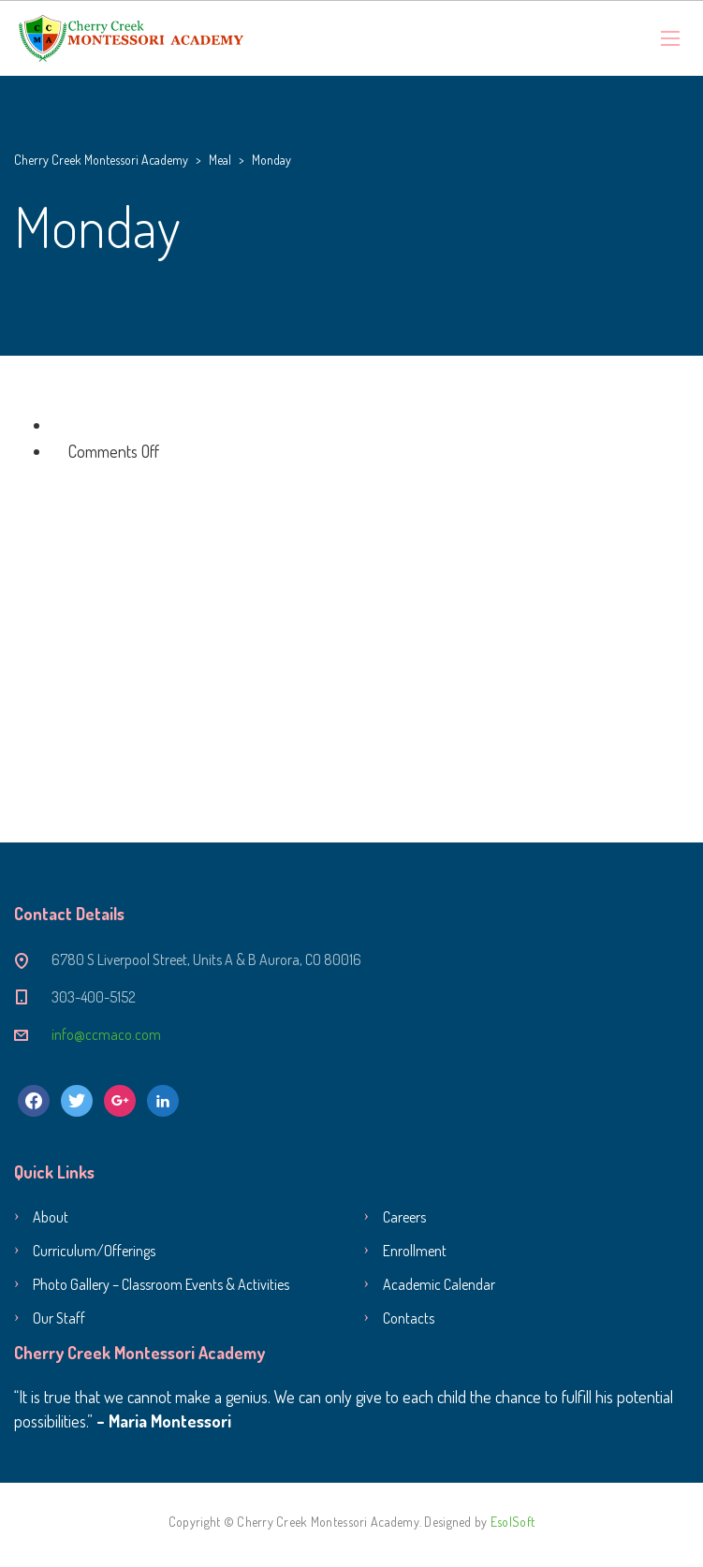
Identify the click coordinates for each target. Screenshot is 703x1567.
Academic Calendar (439, 1284)
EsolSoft (513, 1522)
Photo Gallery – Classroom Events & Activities (161, 1284)
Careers (404, 1217)
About (50, 1217)
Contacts (408, 1318)
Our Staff (59, 1318)
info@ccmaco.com (106, 1034)
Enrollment (415, 1250)
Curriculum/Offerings (94, 1250)
